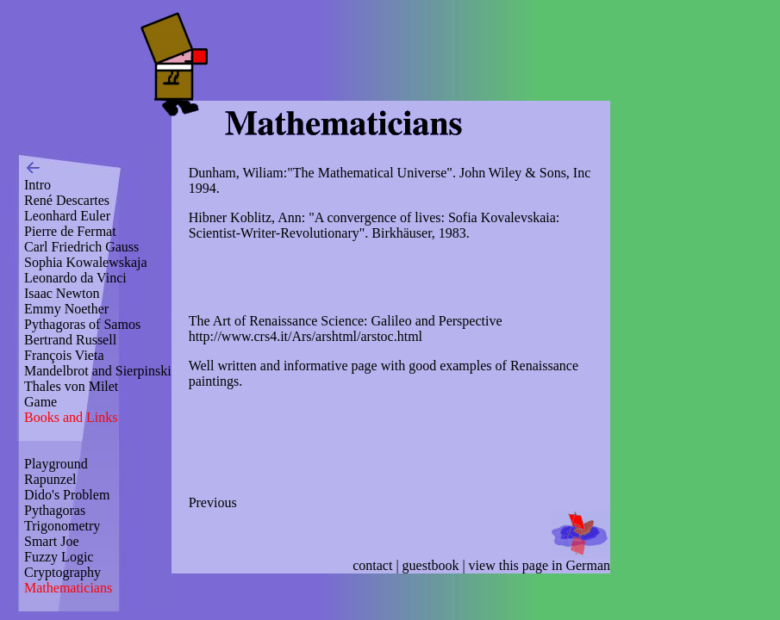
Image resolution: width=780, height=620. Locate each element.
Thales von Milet (71, 386)
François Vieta (64, 355)
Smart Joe (51, 541)
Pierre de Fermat (70, 231)
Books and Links (70, 417)
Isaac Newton (62, 293)
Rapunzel (50, 479)
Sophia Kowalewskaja (85, 262)
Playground (56, 463)
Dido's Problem (66, 494)
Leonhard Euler (67, 215)
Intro (37, 184)
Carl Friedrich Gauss (81, 246)
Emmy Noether (66, 308)
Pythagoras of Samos (82, 324)
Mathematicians (68, 587)
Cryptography (62, 572)
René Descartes (66, 200)
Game (40, 401)
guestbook (430, 565)
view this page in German (539, 565)
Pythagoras (54, 510)
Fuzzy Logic (58, 556)
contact (372, 565)
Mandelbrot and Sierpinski (98, 370)
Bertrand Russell (70, 339)
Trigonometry (62, 525)
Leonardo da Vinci (75, 277)
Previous (213, 502)
